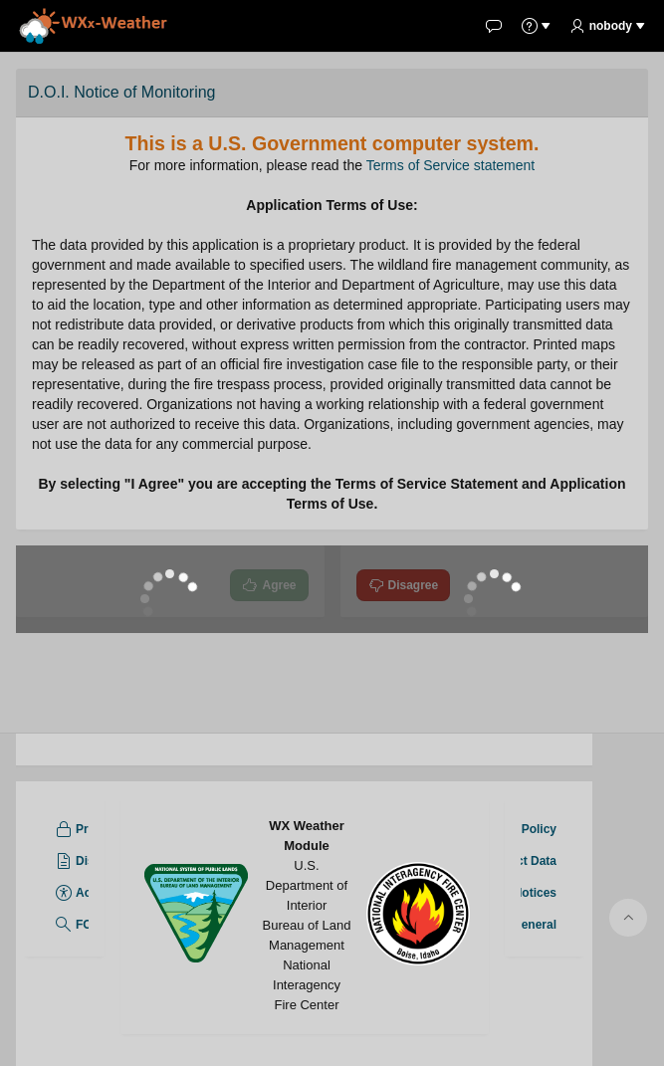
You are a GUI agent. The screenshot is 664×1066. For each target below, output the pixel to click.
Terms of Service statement (451, 165)
